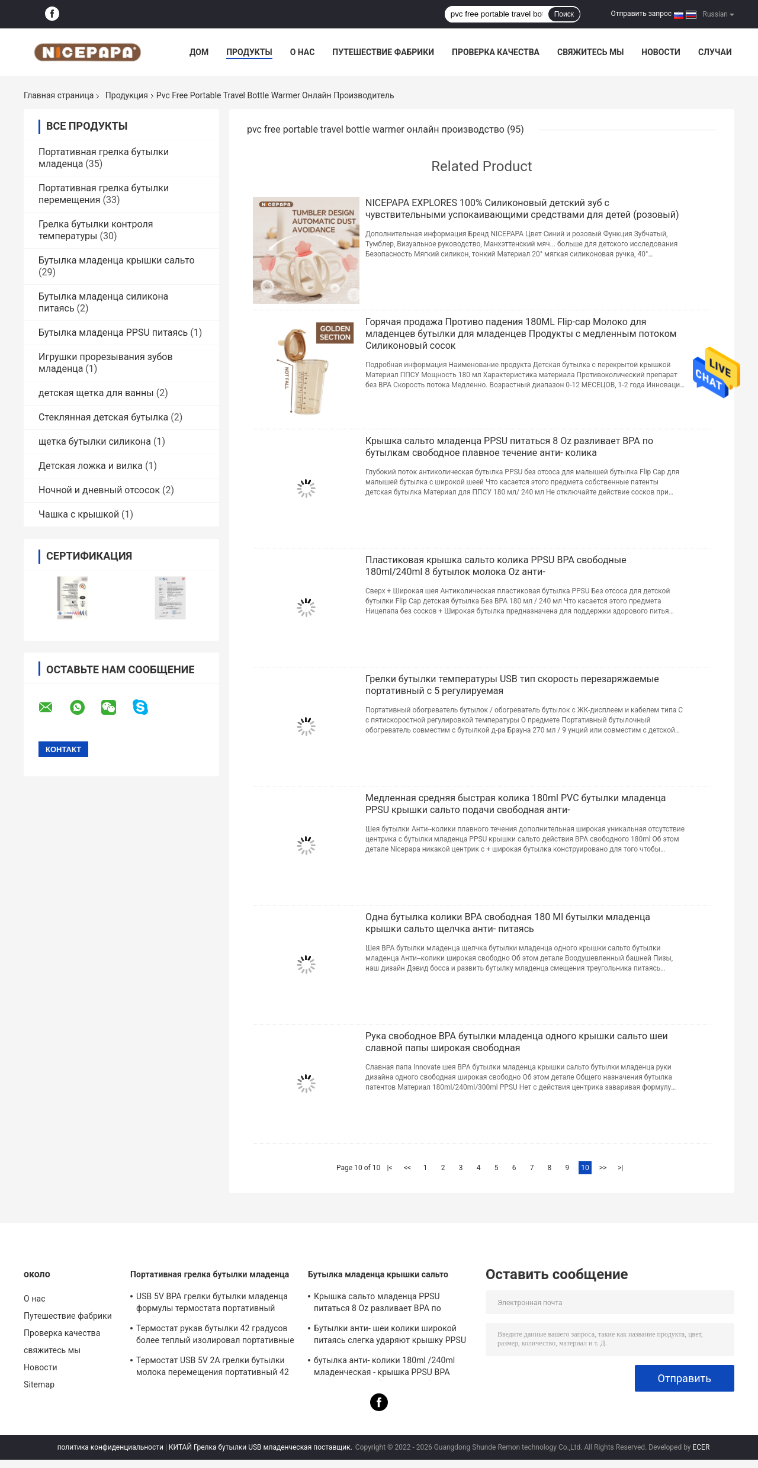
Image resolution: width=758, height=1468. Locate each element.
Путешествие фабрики (383, 52)
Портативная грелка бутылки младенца (209, 1274)
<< (407, 1168)
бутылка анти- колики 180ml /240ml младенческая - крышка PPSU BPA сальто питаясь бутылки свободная (384, 1367)
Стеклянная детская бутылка (103, 417)
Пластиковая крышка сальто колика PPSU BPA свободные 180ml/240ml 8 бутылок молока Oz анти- (496, 565)
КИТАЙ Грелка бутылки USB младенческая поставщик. (261, 1447)
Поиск (564, 14)
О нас (302, 52)
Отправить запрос (641, 13)
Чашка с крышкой (78, 514)
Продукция (126, 95)
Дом (199, 52)
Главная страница (59, 95)
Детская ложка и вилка (90, 465)
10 (585, 1168)
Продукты (249, 52)
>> (603, 1168)
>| (620, 1168)
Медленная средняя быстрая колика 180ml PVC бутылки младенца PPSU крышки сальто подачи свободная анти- (515, 803)
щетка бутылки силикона (94, 441)
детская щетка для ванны (96, 393)
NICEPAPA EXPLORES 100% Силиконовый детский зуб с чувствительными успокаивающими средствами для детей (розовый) (522, 208)
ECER (700, 1447)
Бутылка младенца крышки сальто (116, 260)
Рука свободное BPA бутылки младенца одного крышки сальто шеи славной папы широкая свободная (516, 1041)
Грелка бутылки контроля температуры (95, 230)
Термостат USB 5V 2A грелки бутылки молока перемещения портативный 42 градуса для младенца (212, 1367)
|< (390, 1168)
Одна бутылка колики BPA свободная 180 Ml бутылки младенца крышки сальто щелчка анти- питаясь (507, 922)
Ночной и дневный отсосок (99, 490)
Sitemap (39, 1384)
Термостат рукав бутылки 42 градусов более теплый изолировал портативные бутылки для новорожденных (215, 1336)
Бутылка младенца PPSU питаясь (113, 332)
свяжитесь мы (590, 52)
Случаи (715, 52)
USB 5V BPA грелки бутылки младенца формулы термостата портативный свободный (212, 1304)
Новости (660, 52)
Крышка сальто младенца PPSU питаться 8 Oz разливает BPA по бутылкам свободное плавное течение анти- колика (509, 446)
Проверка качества (495, 52)
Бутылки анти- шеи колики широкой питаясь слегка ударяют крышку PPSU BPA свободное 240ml (390, 1336)
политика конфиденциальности (110, 1447)
